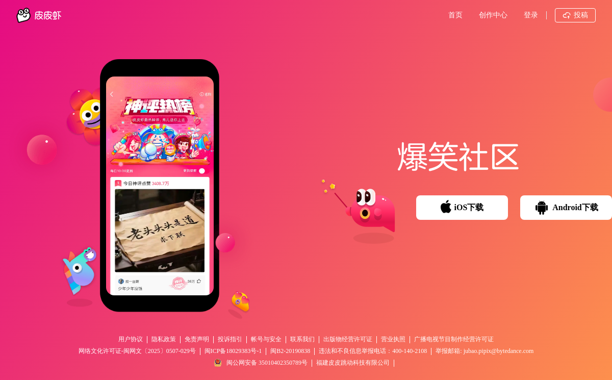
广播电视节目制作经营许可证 (454, 339)
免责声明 (197, 339)
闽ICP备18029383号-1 (233, 350)
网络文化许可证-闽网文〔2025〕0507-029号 (137, 350)
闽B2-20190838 (290, 350)
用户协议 (130, 339)
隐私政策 (163, 339)
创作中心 (493, 15)
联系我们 (302, 339)
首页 (455, 15)
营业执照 (393, 339)
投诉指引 (230, 339)
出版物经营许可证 (347, 339)
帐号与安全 (266, 339)
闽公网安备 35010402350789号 (261, 363)
